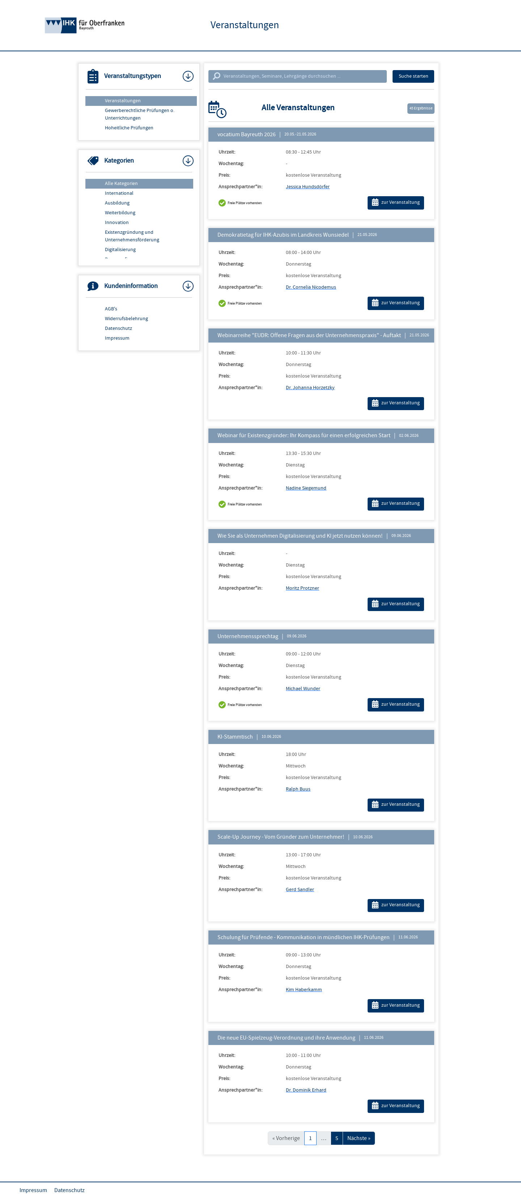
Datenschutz (118, 328)
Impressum (117, 338)
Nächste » (358, 1138)
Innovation (117, 222)
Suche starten (413, 76)
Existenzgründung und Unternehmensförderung (132, 236)
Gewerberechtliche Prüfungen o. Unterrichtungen (139, 114)
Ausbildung (117, 203)
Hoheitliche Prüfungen (129, 128)
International (119, 193)
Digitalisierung (120, 249)
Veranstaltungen (123, 101)
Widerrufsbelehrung (126, 318)
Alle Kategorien (121, 183)
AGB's (111, 309)
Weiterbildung (120, 213)
